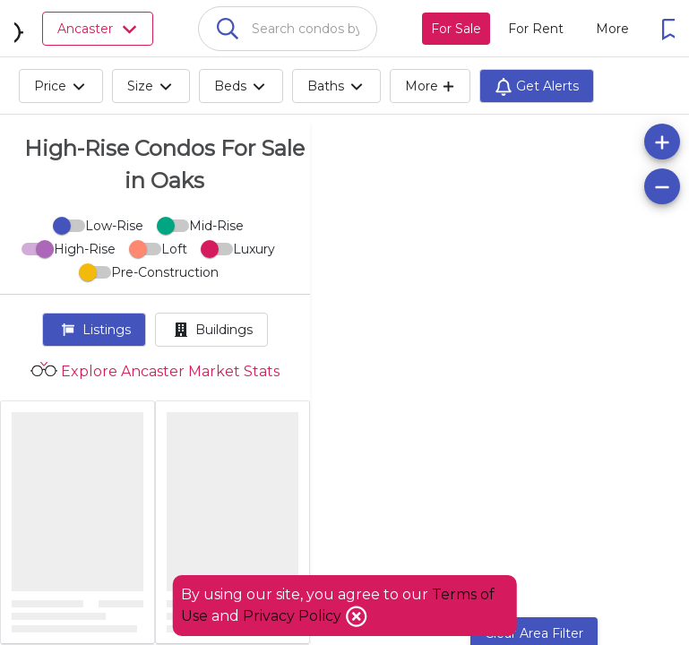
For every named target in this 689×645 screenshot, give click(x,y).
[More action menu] (612, 29)
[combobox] (287, 28)
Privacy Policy (294, 615)
